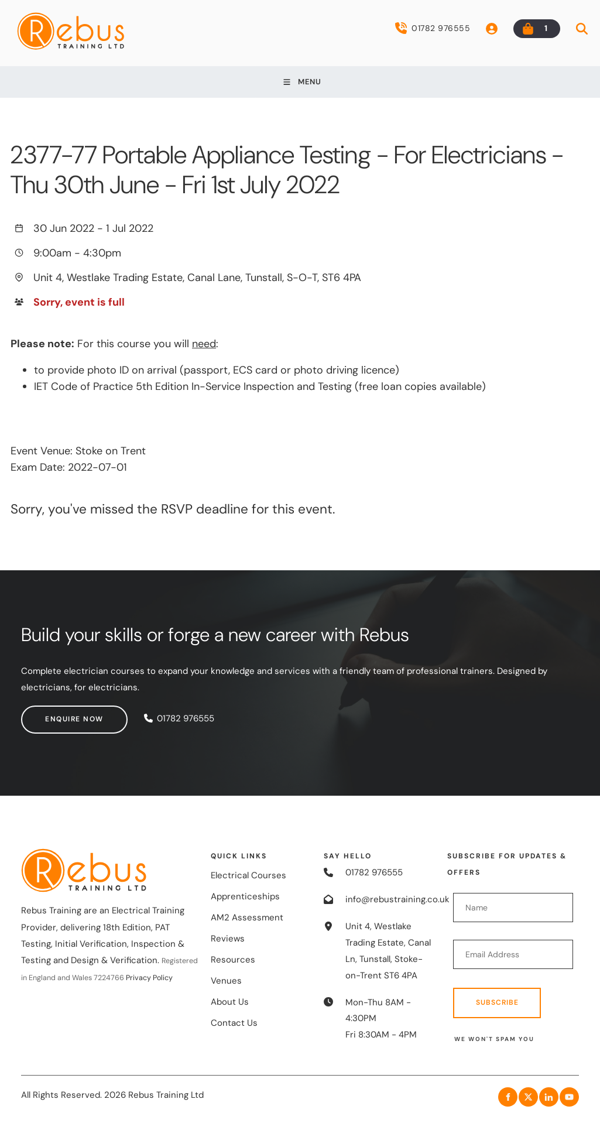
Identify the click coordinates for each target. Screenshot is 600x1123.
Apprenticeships (245, 896)
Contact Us (234, 1023)
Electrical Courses (248, 875)
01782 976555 (432, 28)
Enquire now (50, 713)
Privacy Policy (149, 977)
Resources (233, 959)
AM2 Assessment (247, 917)
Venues (226, 981)
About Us (230, 1002)
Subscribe (497, 1002)
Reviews (228, 938)
